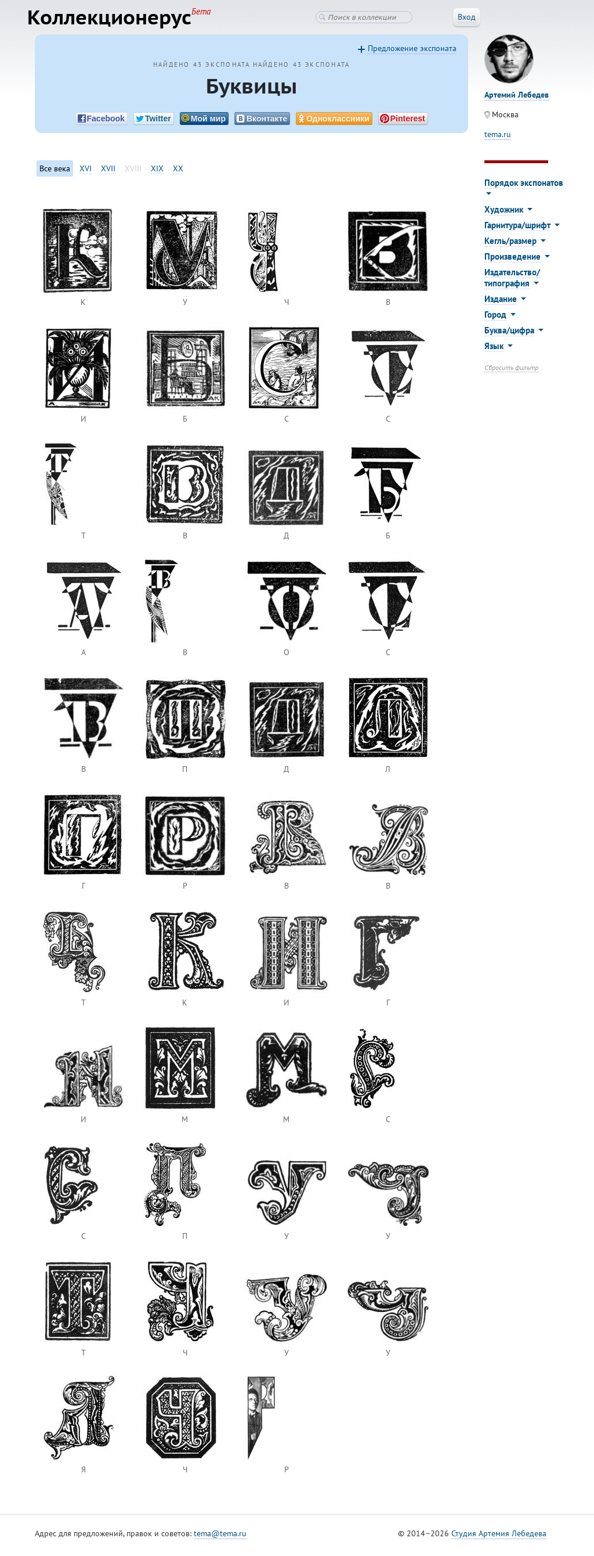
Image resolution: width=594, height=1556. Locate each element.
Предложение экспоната (412, 53)
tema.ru (497, 139)
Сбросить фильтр (511, 372)
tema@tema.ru (220, 1538)
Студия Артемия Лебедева (498, 1538)
